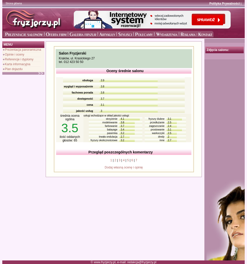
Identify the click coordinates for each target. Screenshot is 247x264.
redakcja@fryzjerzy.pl (141, 262)
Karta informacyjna (17, 64)
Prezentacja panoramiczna (23, 49)
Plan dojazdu (13, 69)
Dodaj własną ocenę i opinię (124, 167)
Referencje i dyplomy (19, 59)
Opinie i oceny (14, 54)
